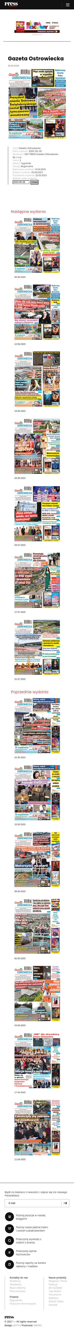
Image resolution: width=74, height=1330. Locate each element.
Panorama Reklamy (55, 1296)
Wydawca (16, 1284)
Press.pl (53, 1284)
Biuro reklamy (18, 1287)
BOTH (16, 1325)
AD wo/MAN (55, 1287)
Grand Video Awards (56, 1303)
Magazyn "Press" (58, 1281)
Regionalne (27, 166)
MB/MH (38, 1325)
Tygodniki (26, 163)
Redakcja (15, 1281)
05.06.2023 (37, 172)
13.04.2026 (40, 169)
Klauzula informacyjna (23, 1303)
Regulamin (16, 1300)
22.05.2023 (41, 175)
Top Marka (55, 1291)
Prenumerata (17, 1291)
